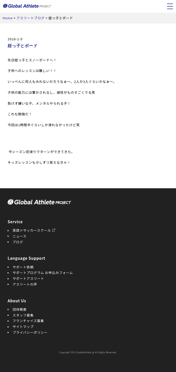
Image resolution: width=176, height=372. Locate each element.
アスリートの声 (25, 284)
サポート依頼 (23, 267)
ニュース (19, 236)
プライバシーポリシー (30, 332)
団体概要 (20, 309)
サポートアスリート (28, 278)
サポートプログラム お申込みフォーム (43, 272)
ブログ (18, 241)
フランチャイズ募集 (28, 320)
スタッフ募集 (23, 315)
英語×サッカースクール (32, 230)
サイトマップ (23, 326)
